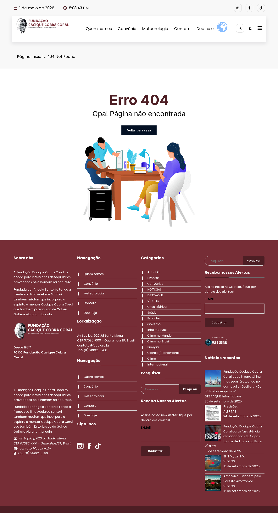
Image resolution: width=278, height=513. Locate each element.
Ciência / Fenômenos (163, 353)
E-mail (146, 427)
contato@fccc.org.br (35, 448)
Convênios (154, 283)
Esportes (153, 318)
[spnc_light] (250, 28)
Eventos (153, 278)
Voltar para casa (139, 130)
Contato (181, 28)
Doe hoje (204, 28)
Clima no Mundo (159, 335)
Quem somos (98, 28)
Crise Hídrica (156, 307)
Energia (152, 347)
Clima (151, 358)
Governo (153, 324)
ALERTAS (153, 272)
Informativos (156, 330)
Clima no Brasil (158, 341)
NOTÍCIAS (154, 289)
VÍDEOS (152, 301)
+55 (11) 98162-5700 (33, 453)
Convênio (126, 28)
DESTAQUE (155, 295)
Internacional (157, 364)
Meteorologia (154, 28)
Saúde (151, 312)
